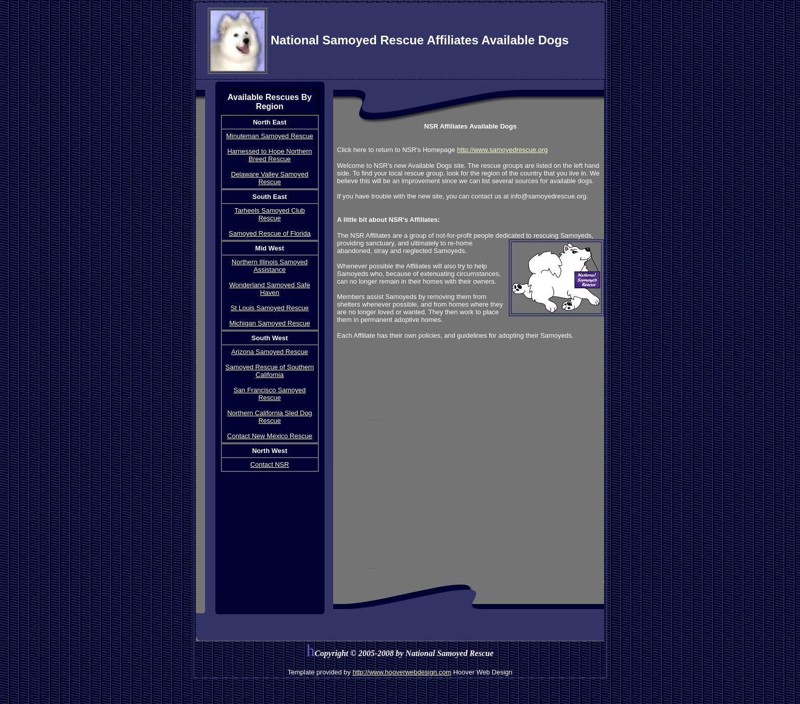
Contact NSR (270, 464)
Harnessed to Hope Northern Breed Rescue (269, 155)
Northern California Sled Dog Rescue (269, 416)
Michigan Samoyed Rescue (269, 323)
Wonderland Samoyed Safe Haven (269, 288)
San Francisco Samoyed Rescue (270, 393)
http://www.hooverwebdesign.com (402, 672)
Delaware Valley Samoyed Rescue (270, 178)
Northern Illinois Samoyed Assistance (270, 265)
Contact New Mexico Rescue (269, 436)
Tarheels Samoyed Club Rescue (269, 214)
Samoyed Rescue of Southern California (270, 371)
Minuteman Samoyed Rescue (269, 136)
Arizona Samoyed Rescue (269, 352)
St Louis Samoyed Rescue (270, 308)
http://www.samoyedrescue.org (502, 150)
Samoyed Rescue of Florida (269, 233)
